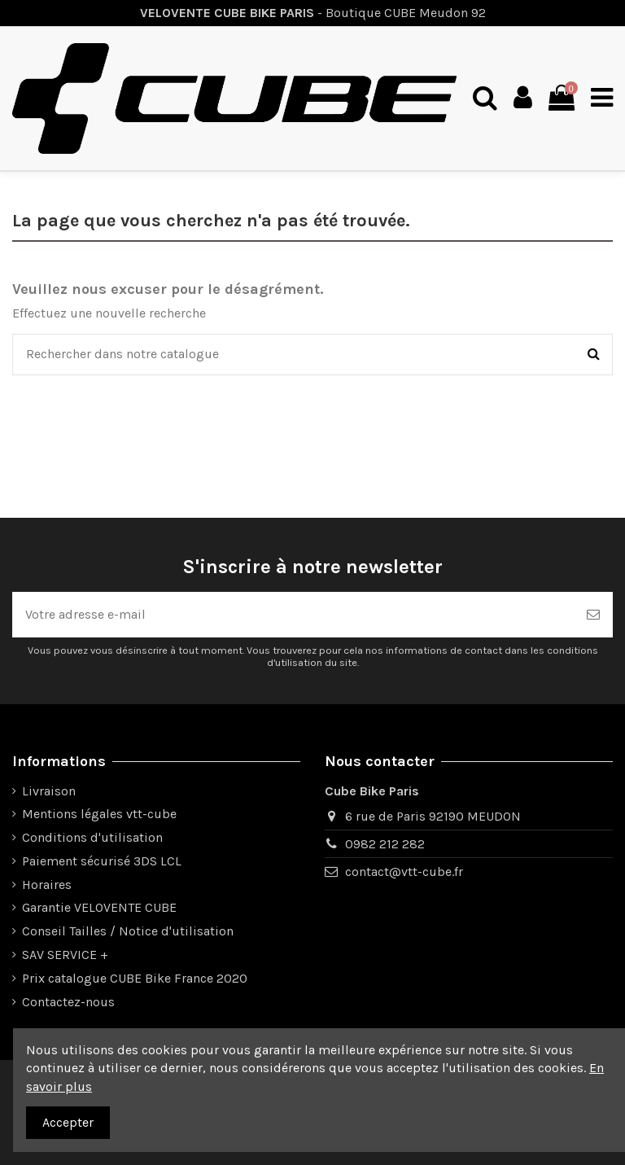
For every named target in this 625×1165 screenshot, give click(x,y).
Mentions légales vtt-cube (99, 813)
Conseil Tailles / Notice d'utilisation (128, 931)
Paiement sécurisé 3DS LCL (101, 861)
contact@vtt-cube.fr (404, 871)
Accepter (68, 1122)
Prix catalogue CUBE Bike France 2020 (134, 978)
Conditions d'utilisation (92, 837)
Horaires (47, 884)
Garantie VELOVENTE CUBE (99, 907)
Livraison (49, 791)
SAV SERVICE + (65, 954)
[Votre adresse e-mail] (293, 614)
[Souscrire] (593, 614)
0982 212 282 (385, 844)
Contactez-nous (68, 1002)
